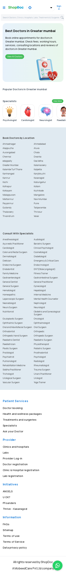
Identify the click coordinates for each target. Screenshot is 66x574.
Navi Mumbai (40, 199)
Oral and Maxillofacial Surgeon (17, 327)
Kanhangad (8, 173)
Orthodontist (9, 331)
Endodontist (8, 269)
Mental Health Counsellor (46, 298)
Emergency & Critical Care (46, 260)
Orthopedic (39, 331)
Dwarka (37, 156)
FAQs (6, 524)
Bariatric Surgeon (42, 243)
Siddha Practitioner (12, 369)
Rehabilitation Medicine (14, 365)
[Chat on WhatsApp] (57, 565)
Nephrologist (40, 303)
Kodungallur (40, 182)
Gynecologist (40, 286)
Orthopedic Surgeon (43, 335)
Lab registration (13, 476)
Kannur (6, 177)
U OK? (7, 497)
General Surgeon (11, 286)
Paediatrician (9, 344)
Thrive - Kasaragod (15, 508)
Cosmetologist (40, 252)
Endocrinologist (41, 264)
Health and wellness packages (22, 414)
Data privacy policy (15, 547)
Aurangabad (9, 152)
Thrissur (38, 211)
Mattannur (8, 199)
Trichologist (8, 373)
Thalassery (8, 211)
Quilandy (7, 207)
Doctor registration (15, 464)
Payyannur (8, 203)
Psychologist (40, 356)
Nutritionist (8, 311)
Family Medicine (10, 273)
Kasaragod (39, 177)
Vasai (36, 216)
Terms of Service (14, 541)
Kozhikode (39, 190)
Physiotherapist (41, 344)
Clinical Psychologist (43, 247)
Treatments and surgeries (20, 419)
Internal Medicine (42, 294)
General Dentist (10, 281)
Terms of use (11, 536)
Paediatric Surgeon (43, 339)
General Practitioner (43, 281)
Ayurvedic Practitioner (13, 243)
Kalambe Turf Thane (12, 169)
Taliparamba (40, 207)
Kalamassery (40, 165)
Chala (37, 152)
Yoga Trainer (40, 382)
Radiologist (39, 361)
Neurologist (39, 307)
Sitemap (8, 530)
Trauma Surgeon (42, 369)
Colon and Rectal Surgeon (15, 252)
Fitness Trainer (41, 273)
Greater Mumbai (10, 165)
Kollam (37, 186)
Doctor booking (13, 408)
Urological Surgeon (12, 378)
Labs (6, 452)
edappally (7, 160)
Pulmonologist (9, 361)
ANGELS (8, 491)
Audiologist (39, 239)
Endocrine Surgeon (12, 264)
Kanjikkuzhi (39, 173)
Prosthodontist (41, 352)
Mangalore (39, 194)
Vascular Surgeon (11, 382)
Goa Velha (38, 160)
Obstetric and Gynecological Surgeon (47, 313)
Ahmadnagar (9, 143)
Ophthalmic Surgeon (13, 322)
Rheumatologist (41, 365)
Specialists (10, 425)
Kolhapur (7, 186)
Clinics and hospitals (16, 446)
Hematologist (9, 290)
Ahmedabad (40, 143)
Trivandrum (8, 216)
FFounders (9, 503)
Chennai (7, 156)
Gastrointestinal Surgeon (46, 277)
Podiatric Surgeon (42, 348)
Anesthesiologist (10, 239)
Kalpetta (38, 169)
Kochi (5, 182)
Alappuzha (8, 148)
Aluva (36, 148)
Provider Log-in (13, 458)
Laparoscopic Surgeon (13, 298)
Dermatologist (9, 256)
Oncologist (39, 318)
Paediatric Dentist (11, 339)
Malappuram (9, 194)
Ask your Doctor (13, 431)
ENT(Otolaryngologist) (44, 269)
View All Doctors (14, 56)
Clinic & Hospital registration (21, 470)
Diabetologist (40, 256)
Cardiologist (8, 247)
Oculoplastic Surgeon (13, 318)
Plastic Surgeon (10, 348)
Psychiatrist (8, 356)
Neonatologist (9, 303)
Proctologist (8, 352)
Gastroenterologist (11, 277)
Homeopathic (9, 294)
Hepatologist (40, 290)
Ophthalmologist (42, 322)
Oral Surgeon (40, 327)
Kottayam (7, 190)
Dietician (7, 260)
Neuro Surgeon (10, 307)
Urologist (38, 378)
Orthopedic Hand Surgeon (15, 335)
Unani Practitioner (43, 373)
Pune (36, 203)
